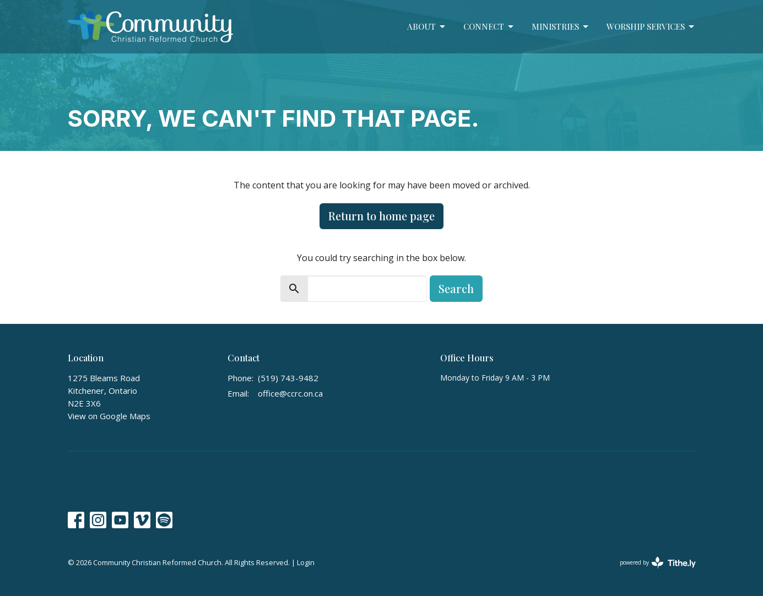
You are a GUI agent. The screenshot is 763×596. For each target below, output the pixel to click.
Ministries (561, 26)
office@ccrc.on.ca (290, 393)
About (427, 26)
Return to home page (381, 215)
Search (456, 288)
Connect (489, 26)
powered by (658, 562)
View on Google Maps (109, 415)
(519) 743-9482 (288, 377)
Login (306, 562)
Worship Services (651, 26)
